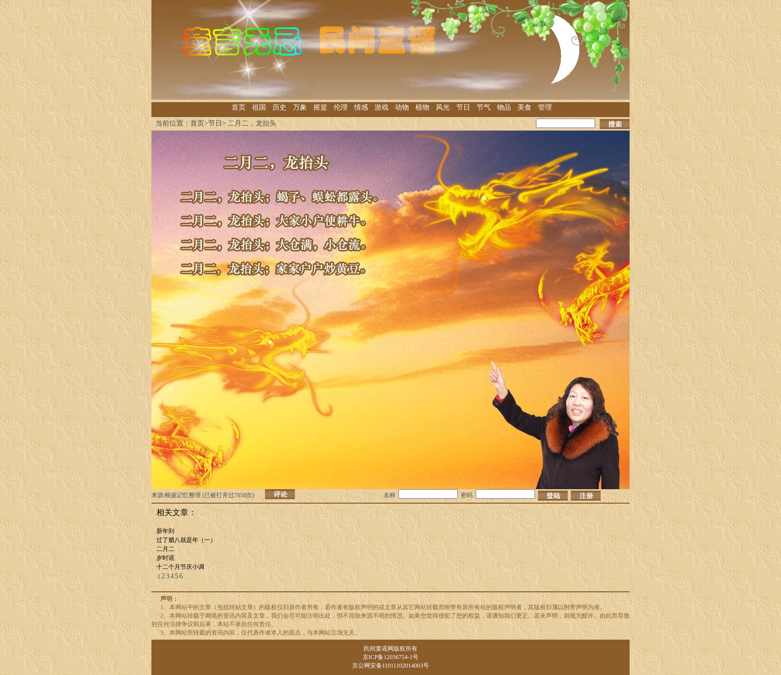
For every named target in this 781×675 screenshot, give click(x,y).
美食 (524, 107)
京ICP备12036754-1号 (391, 657)
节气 (484, 107)
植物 (422, 107)
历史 (279, 107)
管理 (545, 107)
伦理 (341, 107)
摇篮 (320, 107)
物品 (504, 107)
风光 (443, 107)
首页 (239, 107)
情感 (361, 107)
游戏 (382, 107)
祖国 (259, 107)
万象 (300, 107)
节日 (463, 107)
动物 (402, 107)
